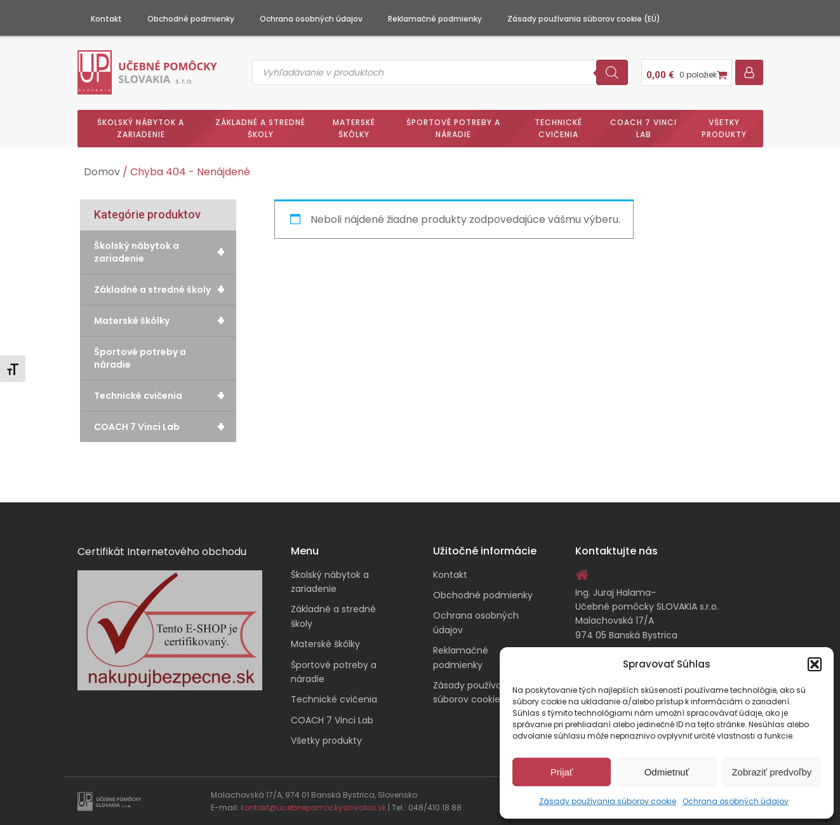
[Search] (612, 72)
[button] (814, 664)
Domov (102, 171)
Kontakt (106, 18)
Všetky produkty (724, 128)
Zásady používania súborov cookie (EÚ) (583, 18)
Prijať (561, 772)
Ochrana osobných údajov (736, 801)
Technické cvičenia (558, 128)
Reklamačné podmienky (435, 18)
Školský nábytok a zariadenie (140, 128)
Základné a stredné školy (260, 128)
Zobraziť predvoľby (771, 772)
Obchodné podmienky (190, 18)
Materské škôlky (354, 128)
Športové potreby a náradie (453, 128)
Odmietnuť (667, 772)
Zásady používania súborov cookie (607, 801)
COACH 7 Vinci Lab (643, 128)
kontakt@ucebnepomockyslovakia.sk (313, 807)
